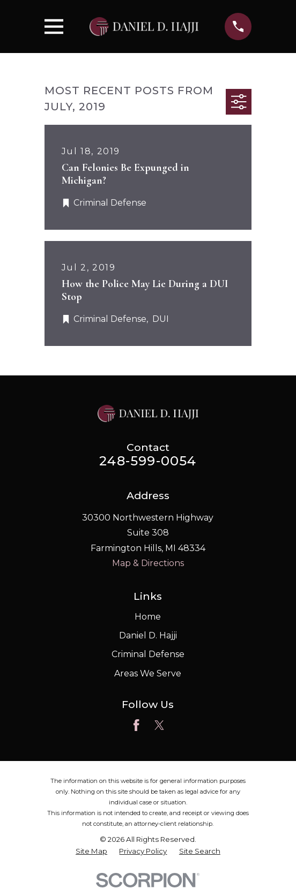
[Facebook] (136, 725)
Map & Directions (148, 563)
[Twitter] (159, 725)
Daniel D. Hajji (148, 635)
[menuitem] (91, 851)
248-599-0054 (147, 461)
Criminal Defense (148, 654)
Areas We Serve (147, 673)
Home (148, 617)
